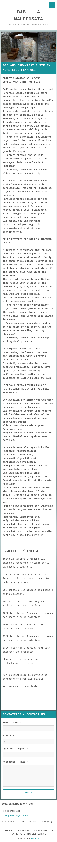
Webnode (35, 838)
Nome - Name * (12, 722)
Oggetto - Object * (15, 749)
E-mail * (8, 736)
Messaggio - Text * (15, 762)
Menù (52, 5)
